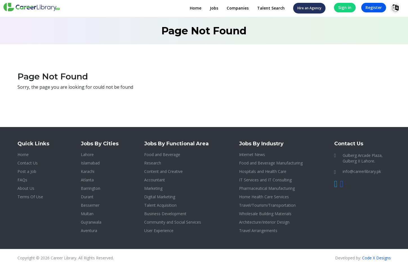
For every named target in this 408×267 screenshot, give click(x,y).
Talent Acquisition (160, 205)
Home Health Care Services (264, 196)
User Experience (158, 230)
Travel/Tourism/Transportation (267, 205)
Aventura (89, 230)
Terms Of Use (30, 196)
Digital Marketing (159, 196)
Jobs (214, 8)
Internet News (252, 154)
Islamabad (90, 163)
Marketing (153, 188)
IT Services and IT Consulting (265, 180)
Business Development (165, 213)
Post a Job (26, 171)
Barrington (90, 188)
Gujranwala (91, 222)
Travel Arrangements (258, 230)
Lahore (87, 154)
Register (373, 7)
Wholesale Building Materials (265, 213)
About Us (25, 188)
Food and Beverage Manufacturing (271, 163)
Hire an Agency (309, 8)
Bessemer (90, 205)
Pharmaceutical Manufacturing (267, 188)
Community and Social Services (172, 222)
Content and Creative (163, 171)
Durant (87, 196)
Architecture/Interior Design (264, 222)
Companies (238, 8)
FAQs (22, 180)
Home (195, 8)
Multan (87, 213)
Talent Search (271, 8)
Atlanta (87, 180)
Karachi (87, 171)
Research (152, 163)
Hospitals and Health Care (262, 171)
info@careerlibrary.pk (362, 171)
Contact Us (27, 163)
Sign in (344, 7)
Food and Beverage (162, 154)
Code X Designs (376, 258)
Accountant (154, 180)
